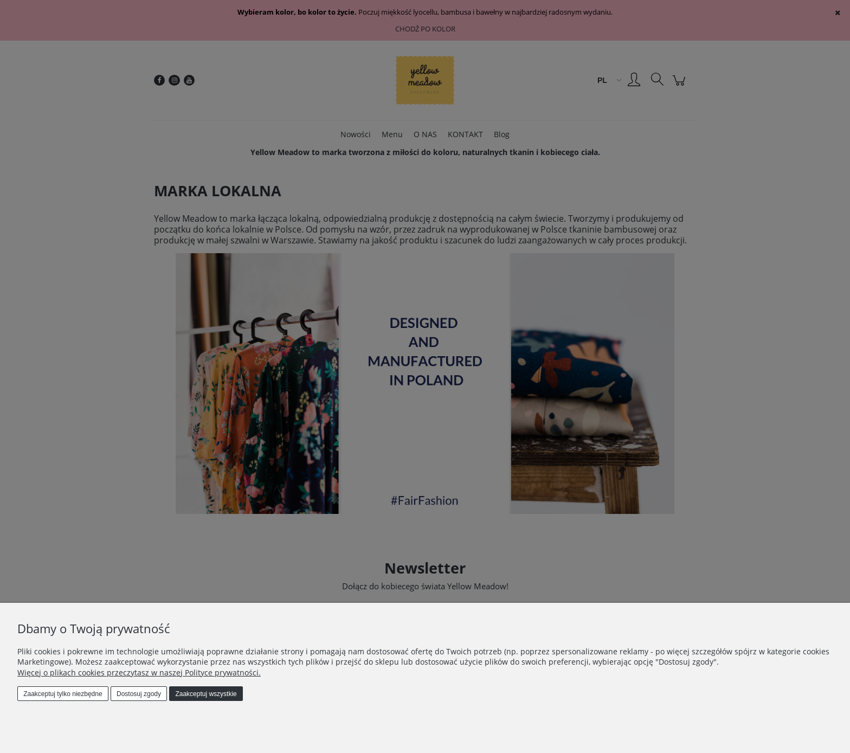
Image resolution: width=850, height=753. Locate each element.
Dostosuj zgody (139, 694)
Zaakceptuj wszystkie (205, 694)
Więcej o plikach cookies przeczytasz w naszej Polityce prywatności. (139, 672)
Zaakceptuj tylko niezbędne (62, 694)
